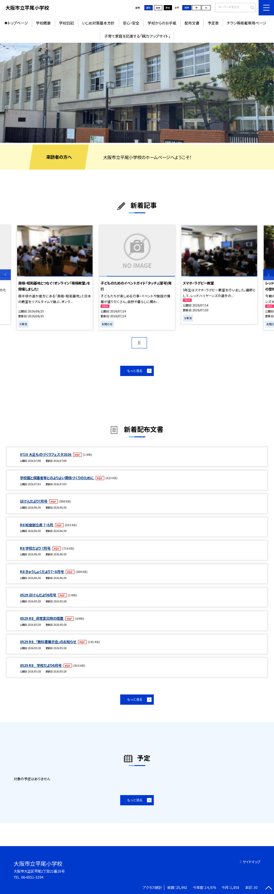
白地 (158, 7)
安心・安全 (131, 23)
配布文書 (192, 23)
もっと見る (135, 370)
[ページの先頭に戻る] (268, 888)
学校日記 (66, 23)
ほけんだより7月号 (34, 501)
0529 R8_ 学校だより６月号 (41, 665)
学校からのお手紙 (162, 23)
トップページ (18, 23)
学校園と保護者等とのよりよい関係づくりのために (57, 477)
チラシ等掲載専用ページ (246, 23)
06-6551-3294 (32, 877)
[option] (137, 93)
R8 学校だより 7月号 (35, 548)
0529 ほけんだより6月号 (38, 595)
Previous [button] (5, 274)
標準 (187, 7)
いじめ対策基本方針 (98, 23)
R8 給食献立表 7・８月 (37, 524)
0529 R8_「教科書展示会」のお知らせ (48, 641)
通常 (148, 7)
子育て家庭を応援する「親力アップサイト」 (137, 36)
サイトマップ (251, 861)
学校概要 (43, 23)
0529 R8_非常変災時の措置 (42, 618)
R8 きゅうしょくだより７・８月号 (42, 571)
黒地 (167, 7)
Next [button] (268, 274)
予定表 (213, 23)
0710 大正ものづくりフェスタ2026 (46, 454)
